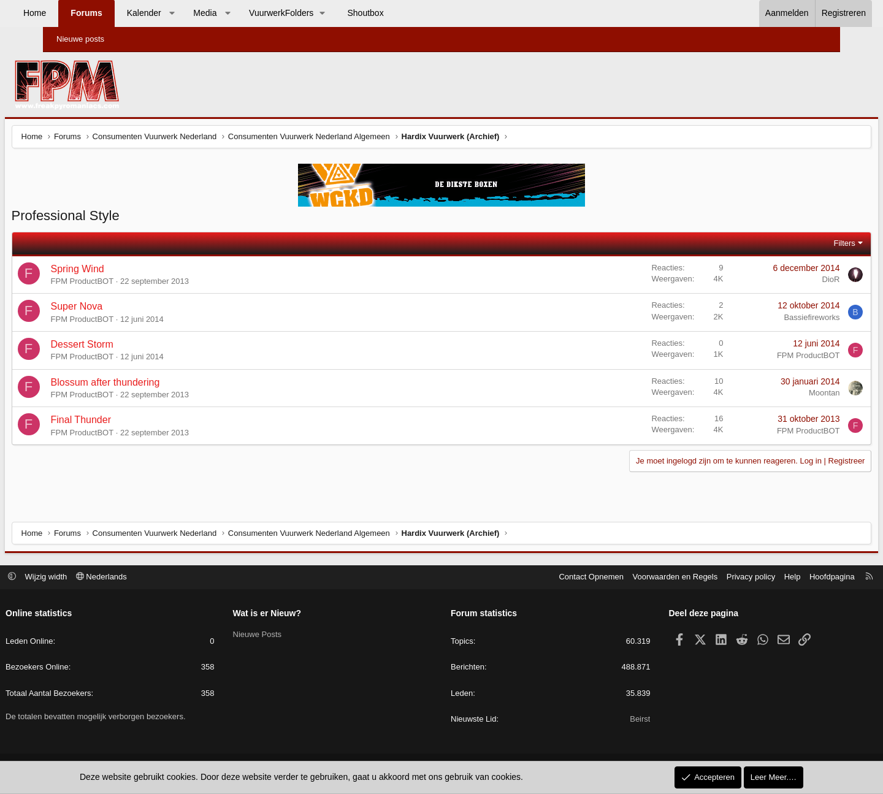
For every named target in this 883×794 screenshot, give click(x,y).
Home (72, 13)
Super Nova (117, 309)
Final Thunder (121, 423)
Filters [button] (803, 245)
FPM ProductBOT (123, 284)
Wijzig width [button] (90, 577)
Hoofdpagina (788, 577)
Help (749, 577)
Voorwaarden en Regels (632, 577)
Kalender (182, 13)
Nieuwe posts (80, 39)
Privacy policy (707, 577)
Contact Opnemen (548, 577)
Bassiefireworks (771, 319)
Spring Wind (118, 271)
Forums (124, 13)
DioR (790, 282)
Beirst (618, 720)
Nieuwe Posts (278, 635)
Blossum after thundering (146, 385)
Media (242, 13)
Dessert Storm (122, 347)
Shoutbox (404, 13)
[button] (210, 13)
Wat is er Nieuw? (288, 614)
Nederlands (145, 577)
